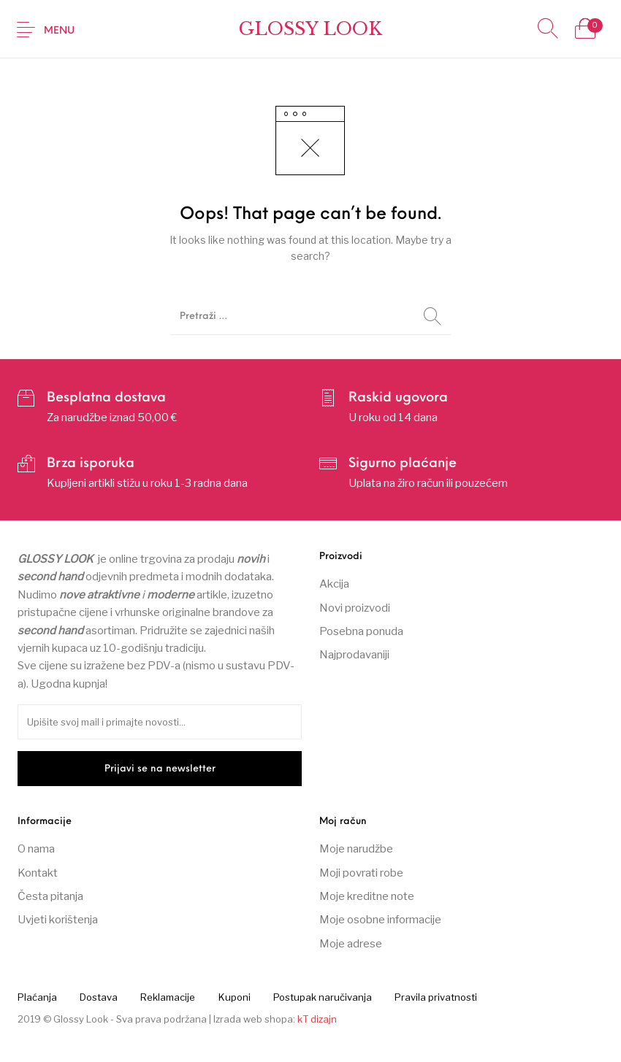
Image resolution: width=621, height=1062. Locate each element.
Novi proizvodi (354, 608)
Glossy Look (310, 28)
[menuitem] (37, 997)
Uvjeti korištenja (58, 919)
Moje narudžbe (356, 848)
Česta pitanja (50, 896)
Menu (59, 31)
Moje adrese (350, 943)
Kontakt (38, 873)
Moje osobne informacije (380, 919)
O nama (36, 848)
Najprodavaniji (354, 654)
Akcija (334, 583)
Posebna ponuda (361, 631)
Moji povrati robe (361, 873)
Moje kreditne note (366, 896)
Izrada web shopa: (254, 1019)
